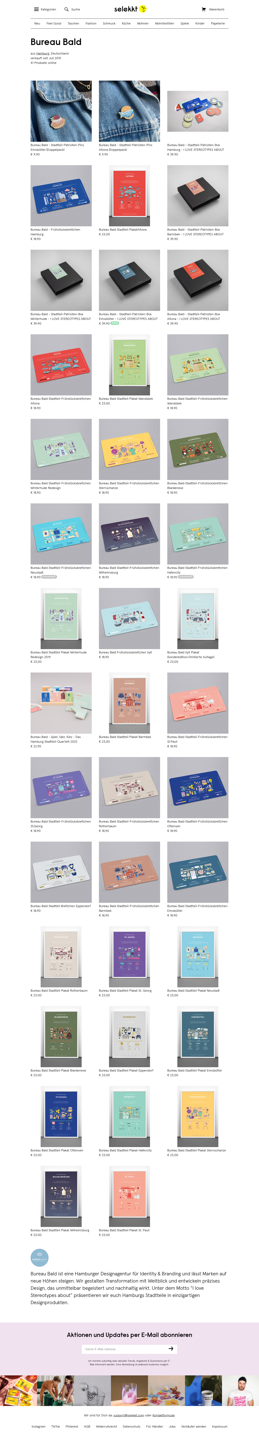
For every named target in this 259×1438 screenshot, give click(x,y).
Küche (126, 23)
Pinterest (72, 1426)
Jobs (172, 1426)
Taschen (73, 23)
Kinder (200, 23)
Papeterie (218, 23)
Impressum (220, 1426)
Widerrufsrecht (106, 1426)
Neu (37, 23)
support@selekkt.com (128, 1415)
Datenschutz (131, 1426)
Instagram (39, 1426)
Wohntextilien (164, 23)
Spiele (185, 23)
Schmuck (109, 23)
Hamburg (42, 53)
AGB (87, 1426)
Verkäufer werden (193, 1426)
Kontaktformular (164, 1415)
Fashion (91, 23)
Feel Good (54, 23)
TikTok (55, 1426)
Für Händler (154, 1426)
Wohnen (143, 23)
